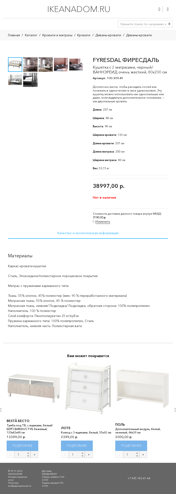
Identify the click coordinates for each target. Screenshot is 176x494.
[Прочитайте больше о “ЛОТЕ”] (77, 446)
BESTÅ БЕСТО (18, 421)
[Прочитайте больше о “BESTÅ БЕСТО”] (22, 446)
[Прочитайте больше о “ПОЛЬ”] (131, 446)
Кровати (83, 35)
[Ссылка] (159, 9)
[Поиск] (169, 24)
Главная (14, 35)
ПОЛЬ (120, 424)
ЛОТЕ (66, 428)
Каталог (31, 35)
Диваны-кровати (108, 35)
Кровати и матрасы (57, 35)
